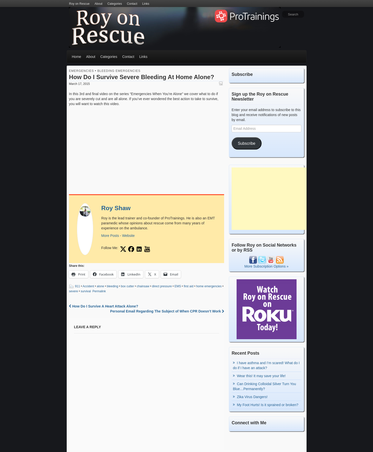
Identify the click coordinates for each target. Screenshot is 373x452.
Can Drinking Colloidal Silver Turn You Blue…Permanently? (264, 386)
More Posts (110, 236)
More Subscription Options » (266, 266)
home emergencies (209, 286)
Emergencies (81, 71)
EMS (177, 286)
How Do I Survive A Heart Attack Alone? (103, 306)
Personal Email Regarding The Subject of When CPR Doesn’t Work (167, 311)
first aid (188, 286)
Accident (88, 286)
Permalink (99, 291)
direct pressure (162, 286)
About (98, 3)
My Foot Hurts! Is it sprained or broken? (267, 405)
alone (100, 286)
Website (128, 236)
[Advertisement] (269, 198)
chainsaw (143, 286)
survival (86, 291)
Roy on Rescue (79, 3)
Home (76, 57)
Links (145, 3)
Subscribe (246, 143)
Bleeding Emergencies (119, 71)
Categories (114, 3)
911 (77, 286)
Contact (132, 3)
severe (73, 291)
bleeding (112, 286)
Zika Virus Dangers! (252, 397)
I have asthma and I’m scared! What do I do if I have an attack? (266, 365)
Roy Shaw (115, 208)
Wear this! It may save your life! (261, 376)
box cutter (127, 286)
